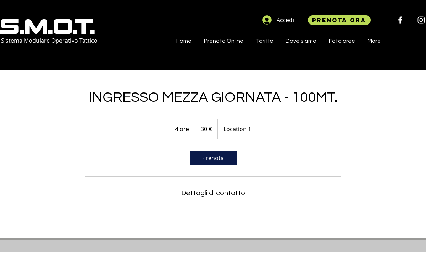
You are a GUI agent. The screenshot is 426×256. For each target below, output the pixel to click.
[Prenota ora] (339, 20)
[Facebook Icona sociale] (400, 20)
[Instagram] (421, 20)
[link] (213, 158)
